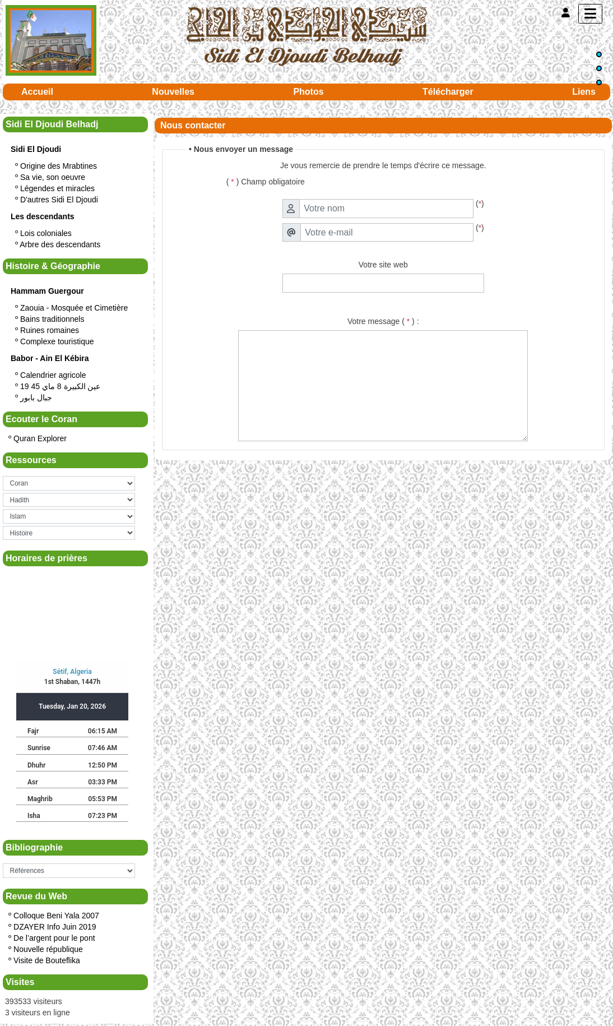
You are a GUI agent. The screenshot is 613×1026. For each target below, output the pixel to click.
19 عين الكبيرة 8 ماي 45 (60, 386)
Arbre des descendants (60, 244)
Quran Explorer (40, 438)
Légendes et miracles (57, 188)
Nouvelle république (48, 949)
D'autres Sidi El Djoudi (59, 199)
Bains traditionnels (52, 319)
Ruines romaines (49, 330)
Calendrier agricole (53, 375)
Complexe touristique (57, 341)
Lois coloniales (46, 233)
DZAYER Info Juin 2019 (54, 926)
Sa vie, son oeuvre (52, 177)
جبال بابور (36, 397)
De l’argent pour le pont (54, 937)
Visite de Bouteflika (46, 960)
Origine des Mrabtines (58, 165)
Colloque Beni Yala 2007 (56, 915)
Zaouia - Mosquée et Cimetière (74, 307)
